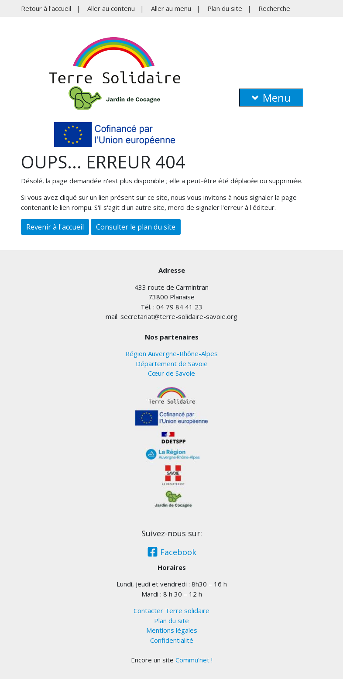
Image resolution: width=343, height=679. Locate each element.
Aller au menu (171, 8)
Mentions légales (171, 630)
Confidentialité (171, 640)
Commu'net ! (194, 659)
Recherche (274, 8)
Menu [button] (271, 97)
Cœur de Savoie (171, 373)
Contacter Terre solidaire (171, 610)
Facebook (171, 552)
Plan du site (224, 8)
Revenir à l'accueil (55, 227)
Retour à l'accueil (46, 8)
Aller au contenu (111, 8)
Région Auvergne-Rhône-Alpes (171, 353)
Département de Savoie (172, 363)
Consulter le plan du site (135, 227)
